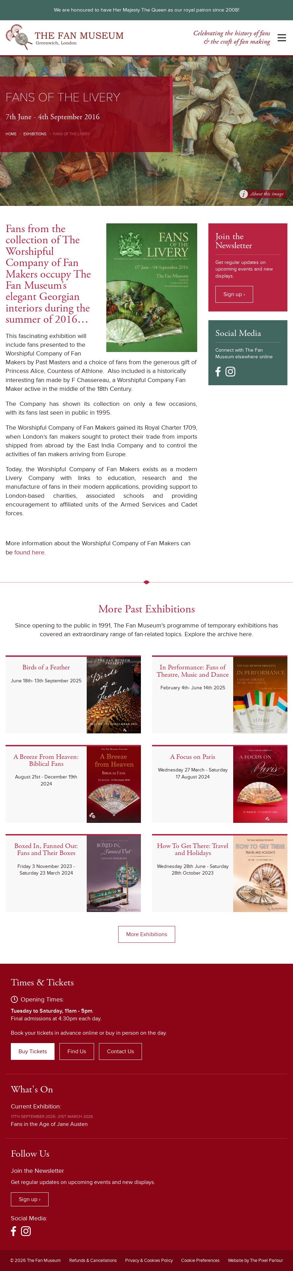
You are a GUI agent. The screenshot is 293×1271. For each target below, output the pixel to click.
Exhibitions (34, 134)
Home (11, 134)
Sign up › (234, 294)
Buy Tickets (33, 1051)
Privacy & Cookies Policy (149, 1260)
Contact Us (120, 1051)
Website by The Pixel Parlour (255, 1260)
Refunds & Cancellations (93, 1260)
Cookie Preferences (200, 1260)
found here (29, 552)
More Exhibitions (146, 934)
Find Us (76, 1051)
